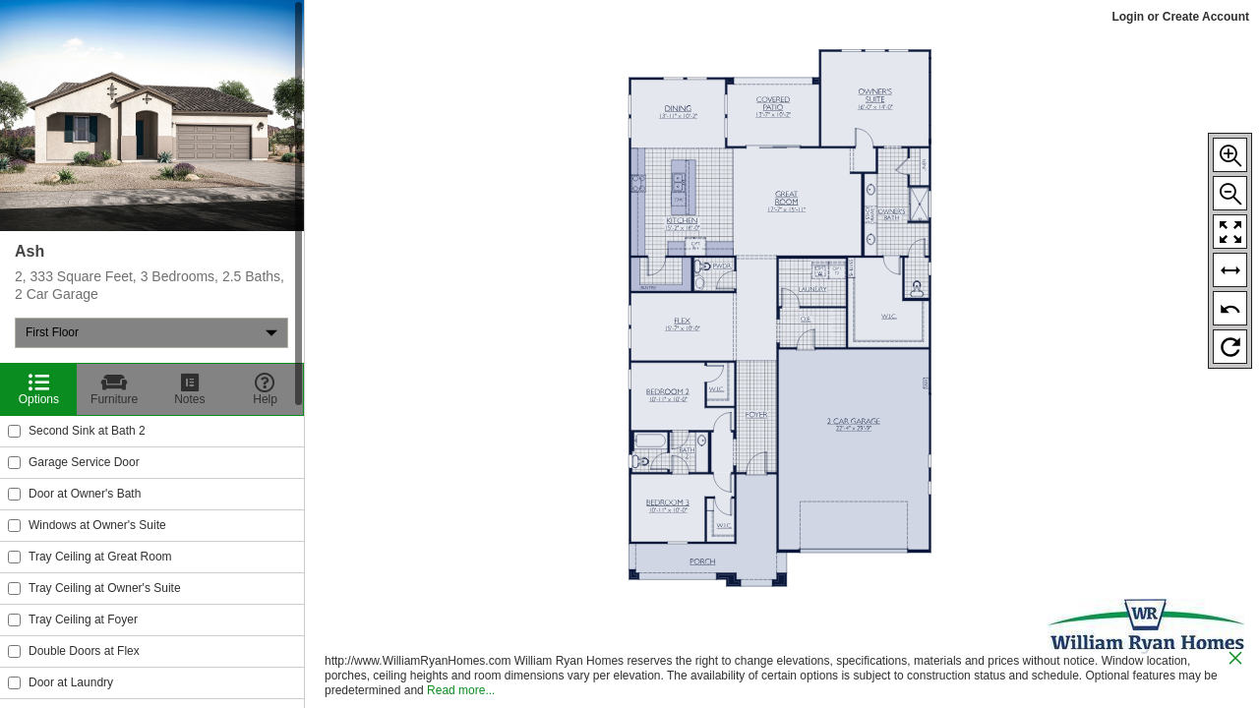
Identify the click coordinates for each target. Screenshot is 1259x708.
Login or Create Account (1180, 17)
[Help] (265, 389)
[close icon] (1235, 660)
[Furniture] (114, 389)
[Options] (39, 389)
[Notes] (190, 389)
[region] (152, 354)
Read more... (461, 690)
